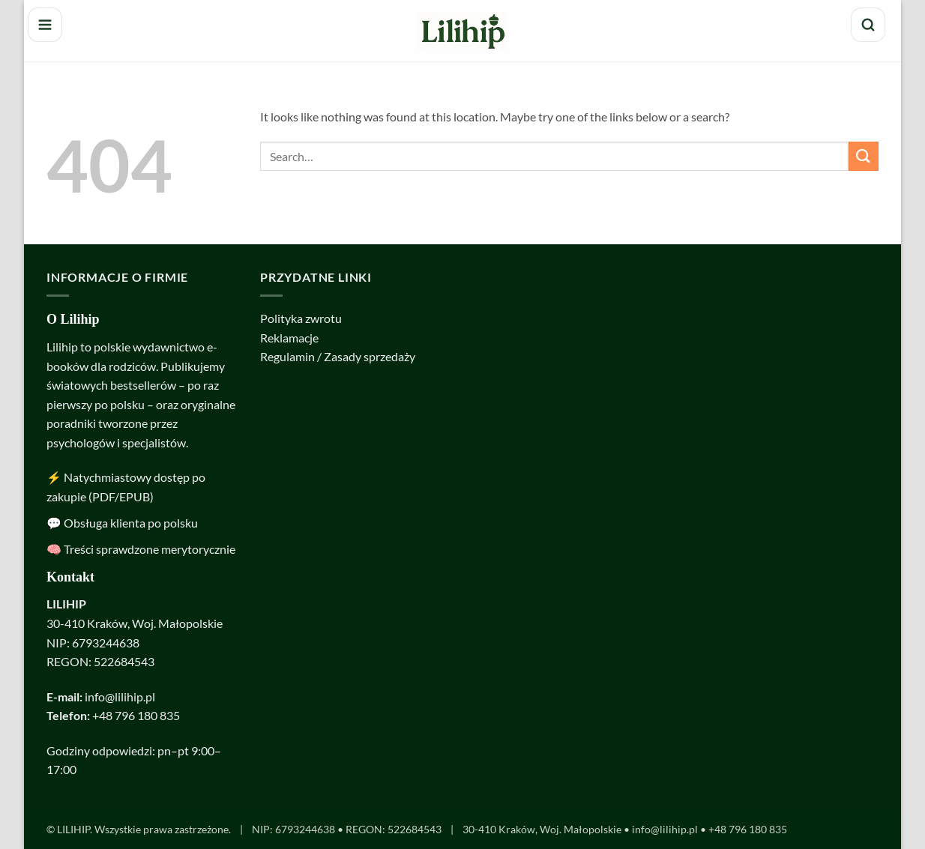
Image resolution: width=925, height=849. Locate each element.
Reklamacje (289, 337)
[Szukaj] (868, 24)
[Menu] (45, 24)
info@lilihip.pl (120, 696)
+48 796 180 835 (136, 715)
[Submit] (864, 156)
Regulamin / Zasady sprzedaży (337, 356)
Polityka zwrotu (301, 318)
